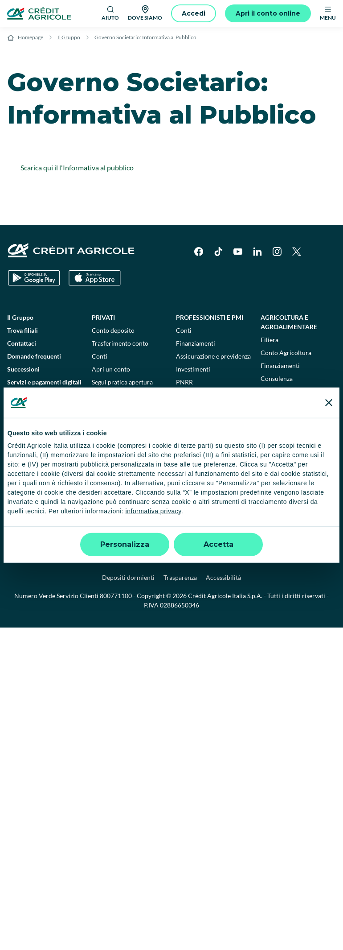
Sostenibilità (283, 492)
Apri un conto (111, 369)
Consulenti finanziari (120, 482)
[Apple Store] (95, 278)
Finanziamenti (195, 343)
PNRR (184, 382)
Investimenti (109, 456)
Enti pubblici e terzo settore (295, 463)
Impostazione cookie (131, 559)
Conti (99, 356)
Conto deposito (113, 330)
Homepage (30, 37)
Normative (22, 421)
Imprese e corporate (210, 405)
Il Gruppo (68, 37)
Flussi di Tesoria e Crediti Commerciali (210, 423)
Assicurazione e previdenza (213, 356)
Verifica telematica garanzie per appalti (296, 430)
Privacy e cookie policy (200, 559)
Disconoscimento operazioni (31, 438)
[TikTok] (218, 251)
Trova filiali (22, 330)
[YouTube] (238, 251)
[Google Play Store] (34, 278)
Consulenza (277, 378)
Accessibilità (223, 577)
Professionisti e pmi (209, 317)
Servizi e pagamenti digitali (44, 382)
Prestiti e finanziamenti (123, 417)
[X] (297, 251)
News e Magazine (31, 395)
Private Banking (288, 402)
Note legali (79, 559)
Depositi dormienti (128, 577)
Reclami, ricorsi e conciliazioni (283, 559)
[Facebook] (199, 251)
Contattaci (21, 343)
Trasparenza (180, 577)
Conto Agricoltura (286, 352)
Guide (15, 408)
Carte (99, 404)
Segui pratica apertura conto (122, 386)
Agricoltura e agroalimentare (289, 322)
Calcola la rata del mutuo (126, 469)
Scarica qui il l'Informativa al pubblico (77, 167)
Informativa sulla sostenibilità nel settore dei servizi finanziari (44, 478)
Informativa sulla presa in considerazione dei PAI (42, 505)
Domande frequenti (34, 356)
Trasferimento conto (120, 343)
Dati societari (37, 559)
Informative (23, 456)
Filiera (269, 339)
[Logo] (39, 13)
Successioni (23, 369)
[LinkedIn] (257, 251)
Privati (103, 317)
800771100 (116, 595)
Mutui (100, 443)
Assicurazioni (110, 430)
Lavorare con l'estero (204, 441)
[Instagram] (277, 251)
